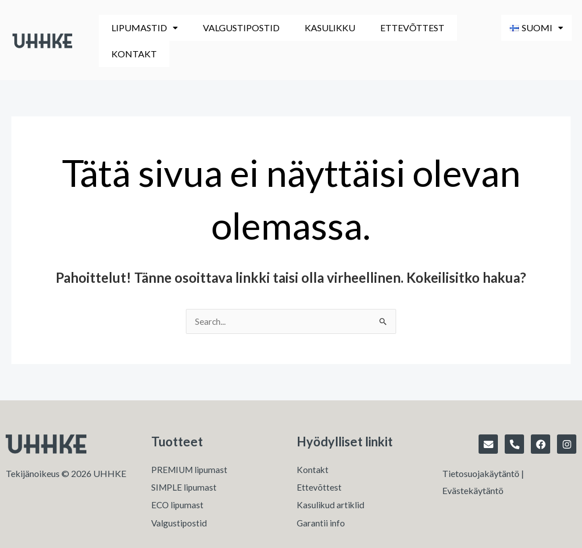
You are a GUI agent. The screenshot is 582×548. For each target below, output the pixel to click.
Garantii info (321, 498)
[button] (140, 28)
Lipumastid (140, 27)
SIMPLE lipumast (184, 462)
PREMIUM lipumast (191, 444)
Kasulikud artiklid (331, 480)
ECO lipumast (178, 480)
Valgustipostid (229, 27)
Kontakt (456, 27)
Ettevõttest (384, 27)
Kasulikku (310, 27)
